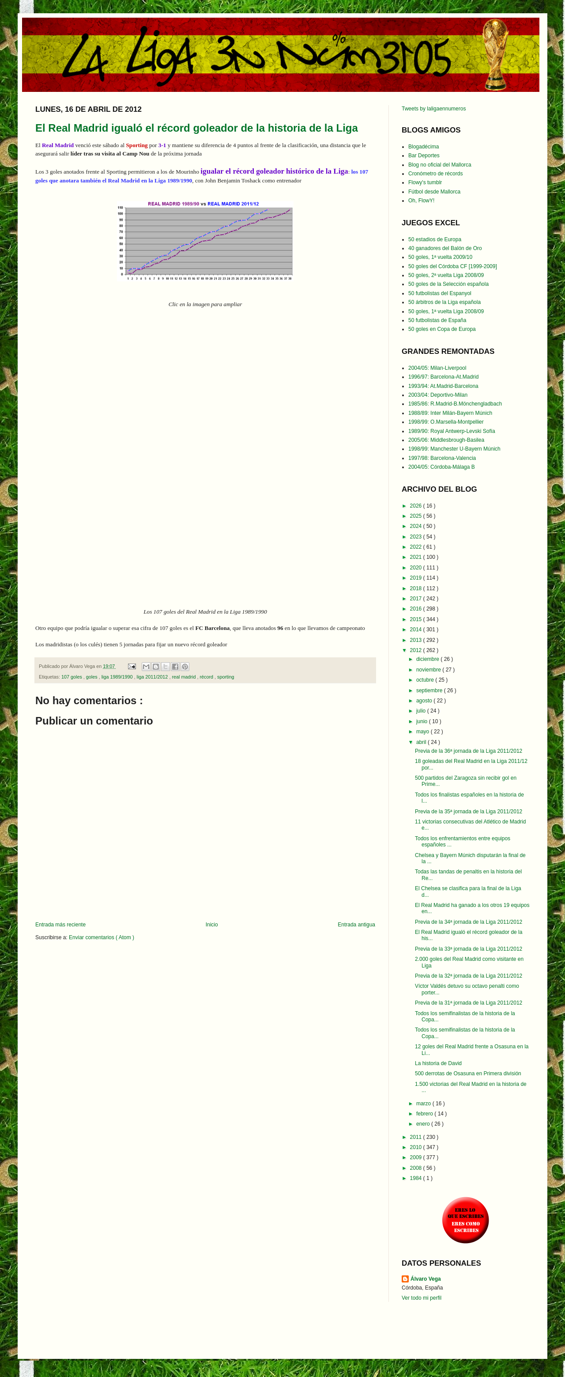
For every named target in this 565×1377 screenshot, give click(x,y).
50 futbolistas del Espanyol (439, 293)
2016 (416, 609)
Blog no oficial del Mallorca (439, 165)
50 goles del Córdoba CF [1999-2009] (452, 266)
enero (423, 1124)
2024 (416, 526)
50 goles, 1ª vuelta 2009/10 (440, 257)
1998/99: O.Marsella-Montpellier (446, 422)
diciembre (428, 659)
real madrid (184, 676)
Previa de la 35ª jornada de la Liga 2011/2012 (468, 811)
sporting (225, 676)
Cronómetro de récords (435, 174)
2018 (416, 588)
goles (92, 676)
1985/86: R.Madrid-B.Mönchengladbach (455, 404)
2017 (416, 599)
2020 (416, 568)
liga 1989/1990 (118, 676)
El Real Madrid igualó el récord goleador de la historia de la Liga (196, 128)
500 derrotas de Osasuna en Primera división (468, 1073)
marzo (424, 1103)
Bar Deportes (424, 155)
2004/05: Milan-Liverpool (437, 368)
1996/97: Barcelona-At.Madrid (443, 377)
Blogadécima (423, 147)
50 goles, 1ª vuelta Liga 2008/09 (446, 311)
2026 (416, 506)
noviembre (429, 670)
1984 (416, 1178)
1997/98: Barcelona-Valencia (442, 458)
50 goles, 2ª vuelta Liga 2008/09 (446, 275)
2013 (416, 640)
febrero (425, 1114)
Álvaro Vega (426, 1279)
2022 (416, 547)
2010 (416, 1147)
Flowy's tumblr (425, 182)
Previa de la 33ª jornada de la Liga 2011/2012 (468, 949)
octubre (425, 680)
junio (422, 721)
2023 (416, 537)
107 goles (72, 676)
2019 (416, 578)
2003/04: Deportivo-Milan (437, 395)
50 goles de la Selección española (448, 284)
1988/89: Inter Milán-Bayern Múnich (450, 413)
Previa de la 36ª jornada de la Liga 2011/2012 (468, 751)
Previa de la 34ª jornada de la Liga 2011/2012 (468, 922)
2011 (416, 1137)
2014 (416, 629)
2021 (416, 557)
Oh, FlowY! (421, 200)
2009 (416, 1157)
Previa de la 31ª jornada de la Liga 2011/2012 (468, 1003)
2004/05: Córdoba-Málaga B (441, 467)
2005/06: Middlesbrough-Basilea (446, 440)
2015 (416, 619)
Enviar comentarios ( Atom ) (101, 937)
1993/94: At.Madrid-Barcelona (443, 386)
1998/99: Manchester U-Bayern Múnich (454, 449)
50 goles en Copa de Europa (442, 329)
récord (207, 676)
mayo (423, 731)
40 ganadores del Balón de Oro (445, 248)
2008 (416, 1168)
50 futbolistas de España (437, 320)
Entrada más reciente (60, 925)
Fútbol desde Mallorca (434, 192)
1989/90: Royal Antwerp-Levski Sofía (451, 431)
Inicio (212, 925)
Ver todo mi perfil (421, 1298)
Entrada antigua (356, 925)
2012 (416, 650)
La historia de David (438, 1063)
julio (421, 711)
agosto (424, 701)
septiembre (430, 690)
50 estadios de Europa (434, 239)
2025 (416, 516)
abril (422, 742)
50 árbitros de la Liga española (444, 302)
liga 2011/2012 (153, 676)
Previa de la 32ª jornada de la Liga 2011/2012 (468, 976)
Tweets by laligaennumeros (434, 109)
